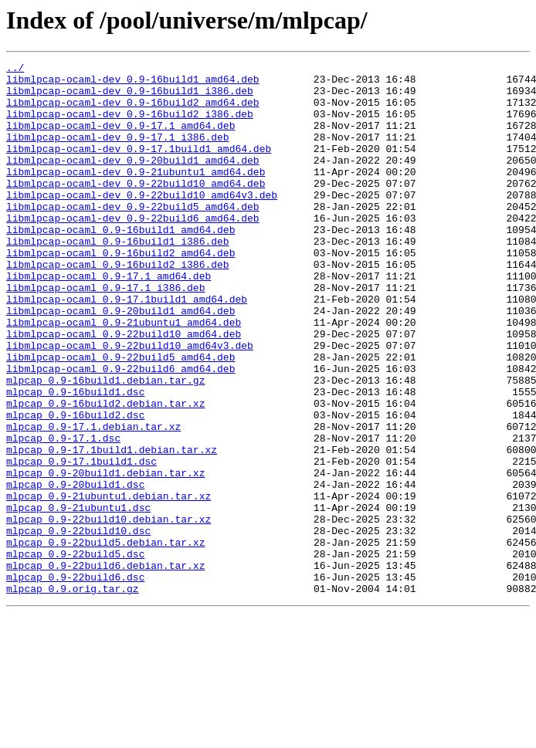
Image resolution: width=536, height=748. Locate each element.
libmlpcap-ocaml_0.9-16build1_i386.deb (117, 278)
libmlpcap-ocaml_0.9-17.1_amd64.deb (108, 320)
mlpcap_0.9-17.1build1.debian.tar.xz (111, 528)
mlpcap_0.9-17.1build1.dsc (81, 542)
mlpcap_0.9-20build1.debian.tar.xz (105, 556)
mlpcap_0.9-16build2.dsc (75, 486)
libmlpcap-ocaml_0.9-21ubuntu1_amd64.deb (123, 375)
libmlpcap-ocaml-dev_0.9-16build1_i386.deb (129, 97)
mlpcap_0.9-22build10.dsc (78, 625)
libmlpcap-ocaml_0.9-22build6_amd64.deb (120, 431)
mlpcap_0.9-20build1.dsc (75, 570)
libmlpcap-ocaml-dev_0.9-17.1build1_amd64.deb (138, 167)
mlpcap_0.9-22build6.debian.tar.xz (105, 667)
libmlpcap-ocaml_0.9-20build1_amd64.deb (120, 361)
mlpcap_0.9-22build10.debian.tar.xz (108, 611)
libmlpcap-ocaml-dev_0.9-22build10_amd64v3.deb (141, 222)
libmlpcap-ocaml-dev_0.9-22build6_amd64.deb (133, 250)
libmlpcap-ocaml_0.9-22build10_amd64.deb (123, 389)
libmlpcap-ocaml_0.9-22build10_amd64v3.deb (129, 403)
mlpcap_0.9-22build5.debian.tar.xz (105, 639)
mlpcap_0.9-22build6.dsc (75, 681)
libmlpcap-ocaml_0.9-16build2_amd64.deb (120, 292)
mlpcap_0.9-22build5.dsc (75, 653)
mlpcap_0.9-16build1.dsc (75, 458)
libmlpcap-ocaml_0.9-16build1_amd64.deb (120, 264)
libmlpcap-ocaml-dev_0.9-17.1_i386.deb (117, 153)
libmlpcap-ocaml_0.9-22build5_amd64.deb (120, 417)
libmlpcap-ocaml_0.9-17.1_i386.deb (105, 333)
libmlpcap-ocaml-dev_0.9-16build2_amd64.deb (133, 111)
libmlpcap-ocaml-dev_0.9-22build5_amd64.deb (133, 236)
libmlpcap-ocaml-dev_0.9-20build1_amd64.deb (133, 181)
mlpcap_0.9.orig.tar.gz (72, 695)
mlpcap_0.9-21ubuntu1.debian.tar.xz (108, 584)
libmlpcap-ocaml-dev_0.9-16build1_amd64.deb (133, 83)
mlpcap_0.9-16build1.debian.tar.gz (105, 445)
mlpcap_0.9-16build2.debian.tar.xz (105, 472)
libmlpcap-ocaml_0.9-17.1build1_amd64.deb (126, 347)
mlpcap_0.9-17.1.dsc (63, 514)
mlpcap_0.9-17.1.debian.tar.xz (93, 500)
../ (15, 69)
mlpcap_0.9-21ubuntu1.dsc (78, 597)
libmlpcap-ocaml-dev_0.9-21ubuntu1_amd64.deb (135, 194)
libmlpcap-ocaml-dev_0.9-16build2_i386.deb (129, 125)
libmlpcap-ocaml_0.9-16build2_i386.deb (117, 306)
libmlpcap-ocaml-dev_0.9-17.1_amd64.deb (120, 139)
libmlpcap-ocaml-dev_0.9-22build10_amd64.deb (135, 208)
